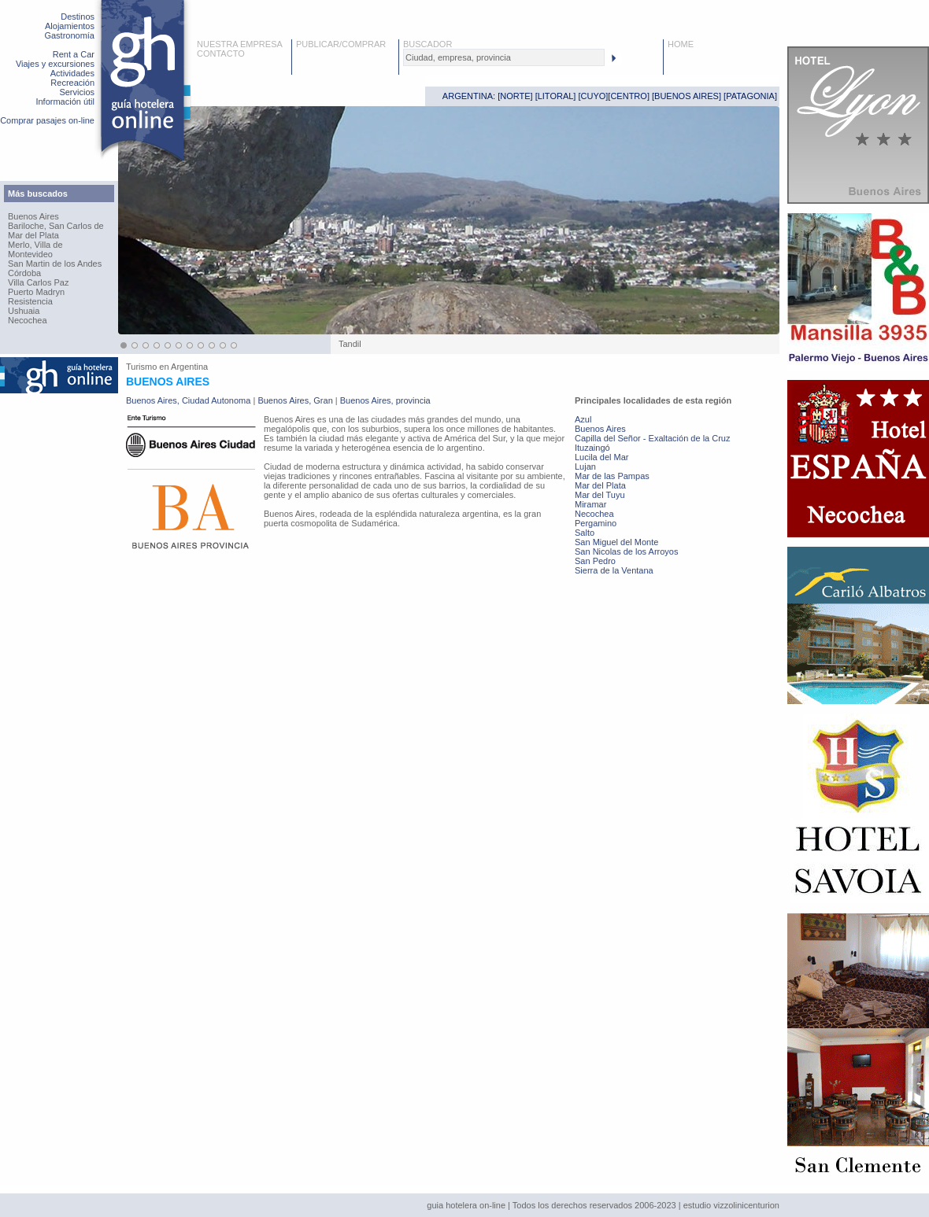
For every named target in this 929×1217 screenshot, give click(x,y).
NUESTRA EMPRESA (240, 44)
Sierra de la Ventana (614, 570)
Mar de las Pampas (612, 476)
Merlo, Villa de (35, 244)
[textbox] (504, 57)
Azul (583, 419)
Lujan (585, 466)
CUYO (593, 96)
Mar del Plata (33, 235)
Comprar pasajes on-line (47, 120)
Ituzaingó (592, 447)
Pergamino (595, 523)
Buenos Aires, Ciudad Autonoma (188, 400)
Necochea (27, 320)
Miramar (590, 504)
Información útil (64, 101)
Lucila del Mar (601, 457)
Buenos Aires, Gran (294, 400)
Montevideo (30, 254)
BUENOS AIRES (686, 96)
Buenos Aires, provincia (385, 400)
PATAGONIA (750, 96)
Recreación (72, 82)
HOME (681, 44)
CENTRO (628, 96)
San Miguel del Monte (616, 542)
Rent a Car (73, 54)
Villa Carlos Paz (38, 282)
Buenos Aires (33, 216)
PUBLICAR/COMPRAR (341, 44)
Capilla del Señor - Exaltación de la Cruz (653, 438)
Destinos (77, 16)
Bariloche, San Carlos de (56, 225)
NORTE (515, 96)
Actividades (72, 73)
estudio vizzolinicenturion (731, 1205)
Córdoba (24, 273)
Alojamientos (69, 26)
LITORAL (556, 96)
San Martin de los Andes (55, 263)
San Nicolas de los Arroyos (626, 551)
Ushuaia (23, 310)
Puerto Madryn (36, 292)
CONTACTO (221, 53)
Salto (584, 532)
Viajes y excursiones (55, 63)
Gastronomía (69, 35)
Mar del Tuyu (600, 495)
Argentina (189, 366)
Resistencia (30, 301)
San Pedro (595, 561)
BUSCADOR (427, 44)
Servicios (76, 92)
